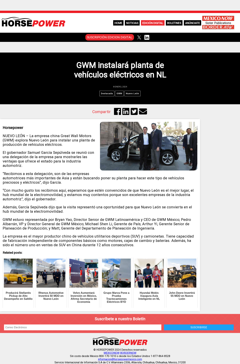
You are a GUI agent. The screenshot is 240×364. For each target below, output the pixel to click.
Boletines (174, 23)
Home (118, 23)
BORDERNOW (128, 352)
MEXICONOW (112, 352)
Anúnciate (192, 23)
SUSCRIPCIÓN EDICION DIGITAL (109, 37)
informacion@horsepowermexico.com (120, 359)
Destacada (107, 93)
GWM (119, 93)
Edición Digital (152, 23)
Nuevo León (132, 93)
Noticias (132, 23)
